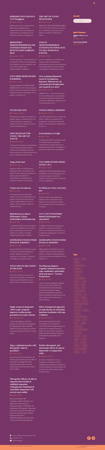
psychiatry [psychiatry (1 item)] (77, 313)
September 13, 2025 (18, 56)
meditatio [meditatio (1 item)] (83, 297)
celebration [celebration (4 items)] (77, 275)
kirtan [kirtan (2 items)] (76, 297)
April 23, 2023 (45, 193)
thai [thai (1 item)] (76, 342)
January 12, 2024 (46, 167)
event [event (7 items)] (84, 281)
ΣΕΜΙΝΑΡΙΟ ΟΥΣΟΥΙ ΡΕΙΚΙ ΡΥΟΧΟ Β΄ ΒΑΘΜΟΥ (23, 241)
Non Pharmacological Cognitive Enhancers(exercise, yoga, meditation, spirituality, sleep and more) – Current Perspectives (52, 271)
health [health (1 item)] (83, 287)
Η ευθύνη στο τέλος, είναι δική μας (52, 189)
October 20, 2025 (17, 22)
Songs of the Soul (17, 162)
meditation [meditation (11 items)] (77, 300)
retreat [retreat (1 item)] (76, 323)
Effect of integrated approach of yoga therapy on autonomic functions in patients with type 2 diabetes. (52, 311)
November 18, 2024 (47, 90)
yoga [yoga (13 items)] (84, 352)
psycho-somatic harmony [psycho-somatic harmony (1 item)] (81, 316)
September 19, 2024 (47, 113)
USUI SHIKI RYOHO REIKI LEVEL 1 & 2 (52, 163)
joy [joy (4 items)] (85, 294)
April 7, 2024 (45, 136)
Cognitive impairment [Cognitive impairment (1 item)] (80, 278)
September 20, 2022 (47, 356)
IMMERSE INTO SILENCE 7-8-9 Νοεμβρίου (22, 17)
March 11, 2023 (16, 245)
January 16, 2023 (46, 279)
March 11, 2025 (45, 56)
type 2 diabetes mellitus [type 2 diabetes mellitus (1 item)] (80, 348)
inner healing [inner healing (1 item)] (78, 294)
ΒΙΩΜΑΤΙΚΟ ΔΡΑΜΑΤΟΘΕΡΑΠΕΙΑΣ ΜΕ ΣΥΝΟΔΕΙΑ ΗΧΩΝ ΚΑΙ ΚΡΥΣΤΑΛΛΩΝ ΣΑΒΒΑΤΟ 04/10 (22, 47)
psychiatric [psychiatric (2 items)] (86, 310)
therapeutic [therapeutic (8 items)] (83, 342)
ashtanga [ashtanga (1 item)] (77, 262)
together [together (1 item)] (77, 345)
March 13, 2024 (16, 165)
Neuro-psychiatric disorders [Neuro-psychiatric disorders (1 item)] (81, 303)
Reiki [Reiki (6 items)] (85, 319)
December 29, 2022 (17, 318)
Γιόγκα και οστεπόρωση (20, 188)
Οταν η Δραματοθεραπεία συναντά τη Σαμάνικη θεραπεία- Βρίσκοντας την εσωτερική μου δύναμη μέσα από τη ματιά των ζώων (51, 81)
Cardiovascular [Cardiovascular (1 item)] (78, 271)
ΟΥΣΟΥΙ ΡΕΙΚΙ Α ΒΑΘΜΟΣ (52, 110)
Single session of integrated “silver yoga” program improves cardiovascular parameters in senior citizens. (22, 311)
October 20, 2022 (17, 353)
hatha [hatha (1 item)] (83, 284)
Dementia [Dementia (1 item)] (77, 281)
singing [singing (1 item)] (76, 339)
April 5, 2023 (16, 222)
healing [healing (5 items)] (76, 287)
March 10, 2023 (45, 245)
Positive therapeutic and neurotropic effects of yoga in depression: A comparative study (51, 349)
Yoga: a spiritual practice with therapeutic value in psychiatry (23, 348)
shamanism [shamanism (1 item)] (77, 335)
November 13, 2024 (17, 113)
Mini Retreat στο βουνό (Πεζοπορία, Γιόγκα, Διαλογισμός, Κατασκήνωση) (22, 216)
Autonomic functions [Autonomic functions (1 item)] (80, 265)
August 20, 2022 (17, 395)
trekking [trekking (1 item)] (84, 345)
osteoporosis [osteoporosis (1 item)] (78, 307)
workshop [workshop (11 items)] (77, 352)
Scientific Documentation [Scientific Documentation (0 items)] (81, 329)
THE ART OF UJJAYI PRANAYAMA (49, 17)
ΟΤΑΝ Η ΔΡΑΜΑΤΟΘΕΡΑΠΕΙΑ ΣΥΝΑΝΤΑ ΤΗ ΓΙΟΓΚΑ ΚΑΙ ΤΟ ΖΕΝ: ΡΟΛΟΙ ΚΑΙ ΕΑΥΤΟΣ (52, 47)
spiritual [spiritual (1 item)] (84, 339)
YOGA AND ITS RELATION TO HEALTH (23, 267)
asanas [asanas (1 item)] (83, 259)
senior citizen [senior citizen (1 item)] (78, 332)
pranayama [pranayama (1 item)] (77, 310)
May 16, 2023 (16, 191)
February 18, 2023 (17, 271)
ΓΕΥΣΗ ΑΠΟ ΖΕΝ (18, 110)
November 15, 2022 (47, 318)
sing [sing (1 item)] (85, 335)
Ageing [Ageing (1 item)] (76, 259)
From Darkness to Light (49, 133)
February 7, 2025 (17, 82)
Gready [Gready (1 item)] (76, 284)
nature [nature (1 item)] (84, 300)
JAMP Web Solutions (90, 446)
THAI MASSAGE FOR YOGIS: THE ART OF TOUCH (20, 136)
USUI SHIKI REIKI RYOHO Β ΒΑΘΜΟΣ (23, 77)
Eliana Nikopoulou (91, 447)
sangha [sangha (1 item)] (83, 323)
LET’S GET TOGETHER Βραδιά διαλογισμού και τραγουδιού (50, 216)
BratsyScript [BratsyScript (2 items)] (77, 268)
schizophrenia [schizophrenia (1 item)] (78, 326)
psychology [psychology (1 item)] (77, 319)
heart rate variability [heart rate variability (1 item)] (80, 291)
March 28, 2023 (45, 222)
